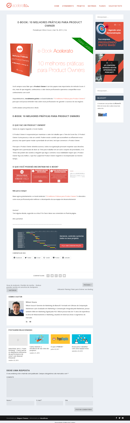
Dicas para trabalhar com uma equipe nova (80, 346)
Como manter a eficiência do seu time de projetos (39, 347)
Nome (9, 399)
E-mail (39, 399)
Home (56, 5)
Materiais (92, 5)
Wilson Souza (46, 28)
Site (66, 399)
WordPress (44, 417)
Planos (102, 5)
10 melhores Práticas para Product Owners (69, 97)
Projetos (81, 5)
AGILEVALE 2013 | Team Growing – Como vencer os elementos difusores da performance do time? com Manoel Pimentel (17, 351)
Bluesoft (118, 102)
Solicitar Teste (115, 5)
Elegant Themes (22, 417)
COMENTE (10, 375)
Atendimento (68, 5)
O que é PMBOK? (57, 345)
